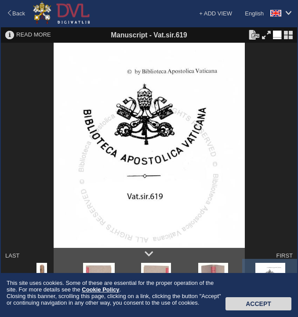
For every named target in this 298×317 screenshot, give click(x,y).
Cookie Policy (100, 289)
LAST (12, 255)
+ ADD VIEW (215, 13)
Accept (258, 303)
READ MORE (33, 34)
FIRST (284, 255)
